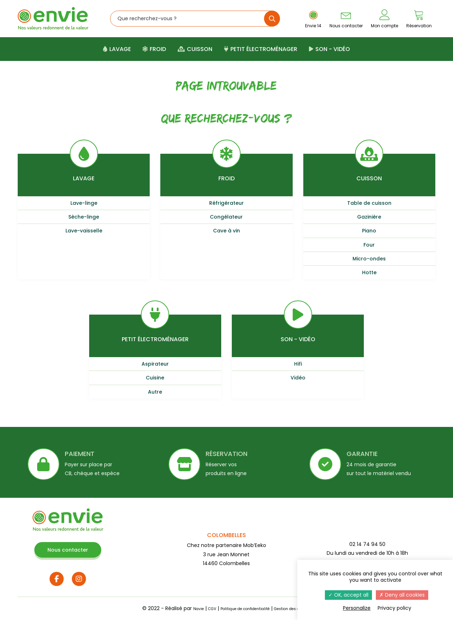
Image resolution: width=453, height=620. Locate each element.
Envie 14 (313, 19)
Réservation (419, 19)
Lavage (117, 49)
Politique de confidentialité (241, 608)
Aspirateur (155, 363)
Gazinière (369, 216)
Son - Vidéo (329, 49)
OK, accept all (348, 594)
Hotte (369, 272)
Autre (155, 391)
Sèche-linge (83, 216)
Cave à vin (226, 230)
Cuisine (155, 377)
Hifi (298, 363)
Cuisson (195, 49)
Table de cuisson (369, 203)
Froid (154, 49)
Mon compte (384, 19)
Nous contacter (346, 19)
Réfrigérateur (226, 203)
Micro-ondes (369, 258)
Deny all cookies (402, 594)
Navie (182, 608)
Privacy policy (394, 607)
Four (369, 244)
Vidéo (298, 377)
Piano (369, 230)
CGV (198, 608)
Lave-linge (83, 203)
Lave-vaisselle (83, 230)
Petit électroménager (260, 49)
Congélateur (226, 216)
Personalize (357, 607)
